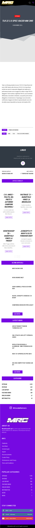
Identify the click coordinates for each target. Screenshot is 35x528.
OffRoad (17, 16)
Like (31, 510)
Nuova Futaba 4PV (7, 173)
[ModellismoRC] (8, 3)
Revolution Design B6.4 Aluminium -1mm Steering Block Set (22, 346)
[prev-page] (16, 256)
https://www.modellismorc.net (22, 153)
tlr (14, 133)
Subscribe (29, 518)
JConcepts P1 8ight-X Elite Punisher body (26, 233)
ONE (9, 133)
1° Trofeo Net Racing (26, 173)
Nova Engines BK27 (18, 277)
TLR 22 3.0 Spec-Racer (23, 133)
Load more (17, 314)
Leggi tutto (9, 217)
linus (23, 150)
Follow (29, 514)
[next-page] (19, 256)
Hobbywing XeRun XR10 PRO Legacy (22, 305)
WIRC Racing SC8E (17, 268)
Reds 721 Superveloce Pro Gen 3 (22, 354)
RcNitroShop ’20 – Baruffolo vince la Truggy (8, 236)
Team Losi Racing (13, 130)
